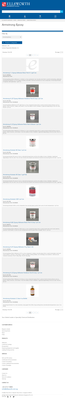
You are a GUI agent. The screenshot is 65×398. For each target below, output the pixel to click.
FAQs (3, 334)
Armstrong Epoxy (31, 20)
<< (27, 55)
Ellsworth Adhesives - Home (9, 20)
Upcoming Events (6, 331)
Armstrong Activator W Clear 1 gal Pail (15, 174)
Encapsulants (5, 346)
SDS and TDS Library (7, 358)
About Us (4, 375)
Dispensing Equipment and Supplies (10, 348)
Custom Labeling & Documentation (10, 363)
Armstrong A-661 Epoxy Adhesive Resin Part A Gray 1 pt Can (22, 222)
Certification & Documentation (9, 359)
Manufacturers (21, 20)
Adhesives (4, 342)
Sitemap (4, 378)
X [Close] (20, 37)
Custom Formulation (7, 361)
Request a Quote (6, 329)
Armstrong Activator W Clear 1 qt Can (14, 150)
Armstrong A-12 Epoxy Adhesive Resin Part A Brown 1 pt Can (22, 124)
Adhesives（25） (6, 45)
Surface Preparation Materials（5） (10, 48)
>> (37, 55)
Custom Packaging (6, 365)
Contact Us (4, 373)
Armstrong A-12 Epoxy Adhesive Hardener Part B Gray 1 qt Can (22, 273)
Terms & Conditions (6, 377)
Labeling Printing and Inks (8, 350)
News (3, 332)
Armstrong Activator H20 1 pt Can (13, 199)
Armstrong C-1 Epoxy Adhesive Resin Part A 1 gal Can (19, 73)
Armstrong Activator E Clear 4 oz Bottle (15, 298)
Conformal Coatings (7, 344)
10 (60, 52)
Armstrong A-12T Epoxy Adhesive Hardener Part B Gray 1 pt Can (23, 98)
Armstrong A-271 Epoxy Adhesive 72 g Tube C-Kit (18, 247)
